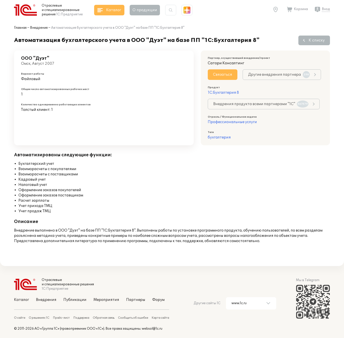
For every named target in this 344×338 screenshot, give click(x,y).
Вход (326, 9)
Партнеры (135, 300)
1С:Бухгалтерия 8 (223, 92)
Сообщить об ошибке (133, 318)
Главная (20, 28)
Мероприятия (106, 300)
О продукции (145, 10)
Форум (158, 300)
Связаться (222, 74)
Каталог (21, 300)
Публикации (74, 300)
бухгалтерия (219, 137)
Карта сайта (160, 318)
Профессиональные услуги (232, 122)
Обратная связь (104, 318)
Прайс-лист (61, 318)
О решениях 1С (39, 318)
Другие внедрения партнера (279, 74)
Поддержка (81, 318)
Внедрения (39, 28)
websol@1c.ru (152, 329)
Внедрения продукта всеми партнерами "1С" (260, 104)
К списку (317, 40)
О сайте (19, 318)
